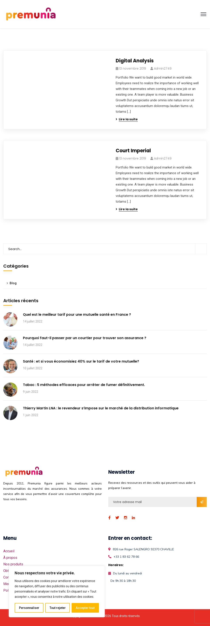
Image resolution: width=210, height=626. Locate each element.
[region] (57, 591)
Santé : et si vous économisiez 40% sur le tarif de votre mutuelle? (81, 361)
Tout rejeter (57, 608)
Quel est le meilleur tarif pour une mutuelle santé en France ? (77, 314)
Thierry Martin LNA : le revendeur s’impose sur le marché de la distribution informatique (101, 408)
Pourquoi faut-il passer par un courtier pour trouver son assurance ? (84, 337)
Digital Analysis (135, 60)
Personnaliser (29, 608)
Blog (13, 283)
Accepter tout (85, 608)
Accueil (8, 551)
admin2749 (163, 68)
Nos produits (13, 564)
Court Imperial (133, 150)
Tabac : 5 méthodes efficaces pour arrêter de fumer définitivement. (84, 384)
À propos (10, 558)
